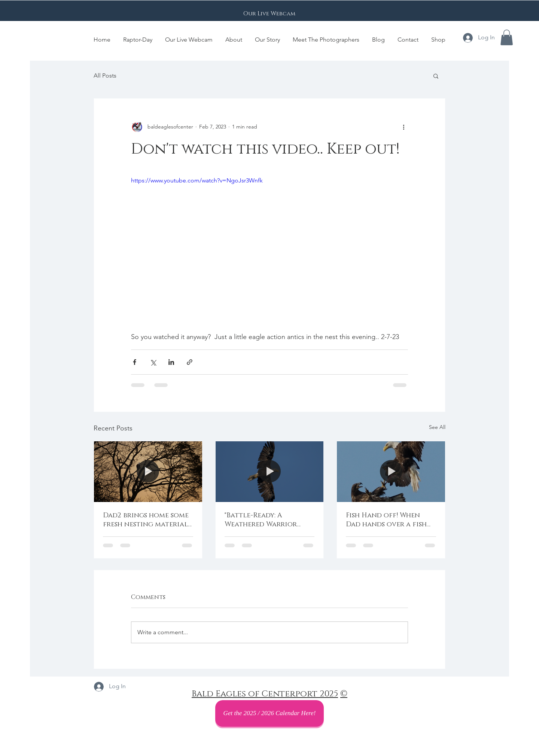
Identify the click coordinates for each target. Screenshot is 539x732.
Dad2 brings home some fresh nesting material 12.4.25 (146, 520)
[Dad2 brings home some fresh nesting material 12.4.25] (148, 471)
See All (437, 427)
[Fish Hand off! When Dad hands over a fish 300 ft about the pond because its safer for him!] (391, 471)
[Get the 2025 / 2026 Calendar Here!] (269, 713)
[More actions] (403, 126)
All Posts (105, 75)
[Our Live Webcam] (269, 13)
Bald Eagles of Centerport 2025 (265, 694)
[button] (506, 37)
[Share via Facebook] (134, 362)
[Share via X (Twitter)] (152, 362)
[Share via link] (189, 362)
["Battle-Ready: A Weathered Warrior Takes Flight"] (270, 471)
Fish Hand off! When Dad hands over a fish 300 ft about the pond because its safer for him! (386, 520)
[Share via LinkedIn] (171, 362)
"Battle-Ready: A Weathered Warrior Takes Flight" (261, 520)
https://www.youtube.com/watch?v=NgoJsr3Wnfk (197, 180)
